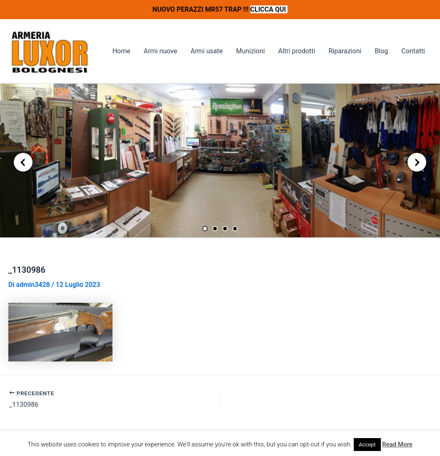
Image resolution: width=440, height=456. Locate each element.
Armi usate (206, 51)
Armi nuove (161, 51)
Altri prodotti (296, 51)
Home (121, 51)
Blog (381, 51)
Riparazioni (344, 51)
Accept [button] (367, 444)
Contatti (413, 51)
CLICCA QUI (269, 9)
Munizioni (250, 51)
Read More (397, 444)
